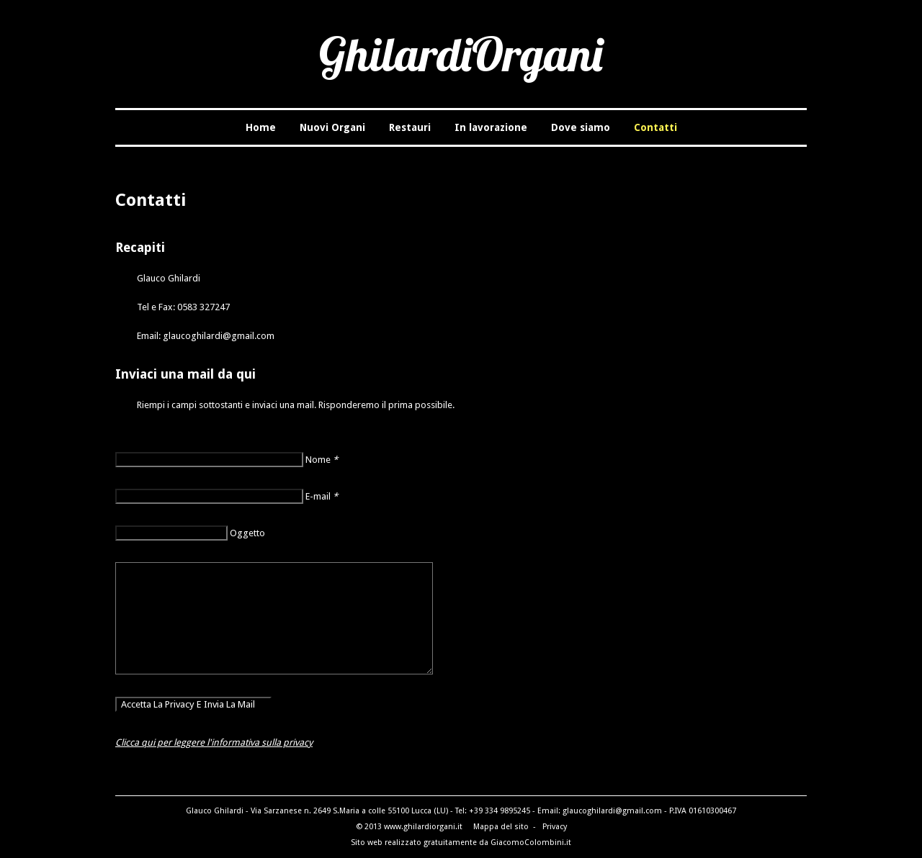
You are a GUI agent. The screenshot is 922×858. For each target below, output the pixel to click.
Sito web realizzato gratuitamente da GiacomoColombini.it (461, 842)
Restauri (410, 127)
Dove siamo (580, 127)
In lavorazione (491, 127)
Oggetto (247, 533)
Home (261, 127)
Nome (321, 459)
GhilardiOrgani (461, 53)
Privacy (554, 826)
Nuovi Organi (332, 127)
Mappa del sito (501, 826)
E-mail (321, 496)
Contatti (655, 127)
